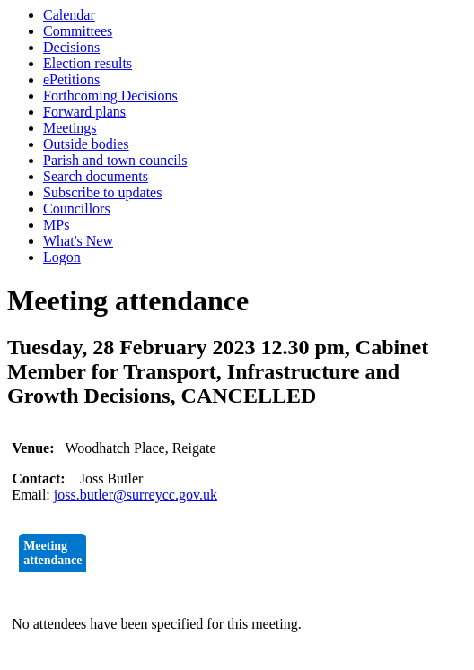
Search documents (95, 176)
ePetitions (71, 79)
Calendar (69, 14)
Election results (87, 63)
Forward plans (84, 111)
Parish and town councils (115, 160)
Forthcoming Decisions (110, 95)
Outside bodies (86, 144)
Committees (77, 31)
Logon (62, 257)
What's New (78, 240)
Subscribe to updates (102, 192)
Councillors (76, 208)
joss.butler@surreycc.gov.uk (135, 494)
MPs (56, 224)
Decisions (71, 47)
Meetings (70, 127)
